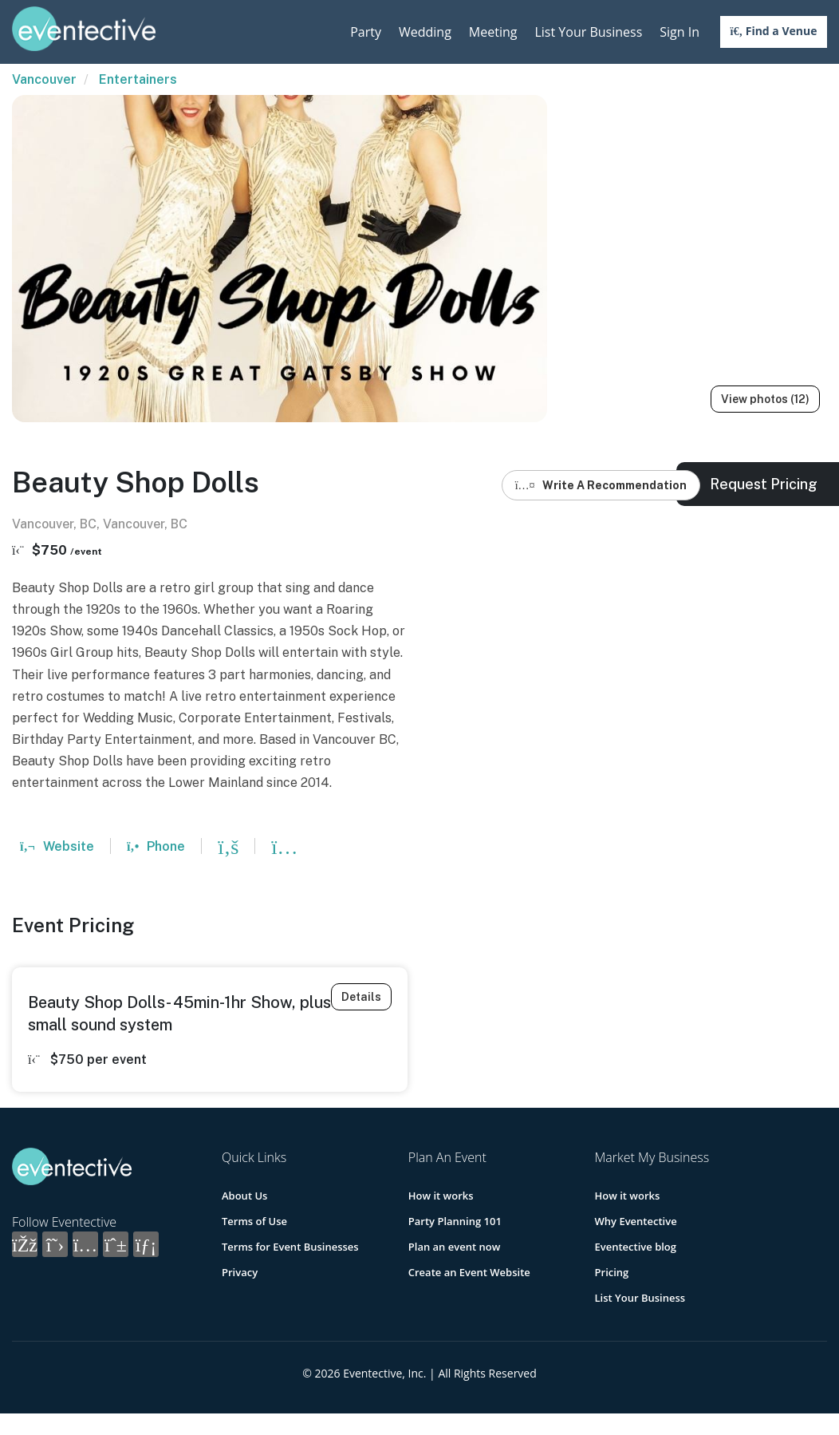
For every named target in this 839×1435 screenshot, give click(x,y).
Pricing (612, 1272)
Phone (156, 846)
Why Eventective (636, 1221)
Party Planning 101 (455, 1221)
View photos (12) (765, 399)
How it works (441, 1195)
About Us (244, 1195)
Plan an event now (454, 1246)
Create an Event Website (469, 1272)
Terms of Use (254, 1221)
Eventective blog (635, 1246)
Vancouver (44, 79)
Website (57, 846)
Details (361, 996)
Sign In (679, 32)
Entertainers (138, 79)
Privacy (240, 1272)
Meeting (493, 32)
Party (365, 32)
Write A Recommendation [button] (601, 485)
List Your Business (588, 32)
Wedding (425, 32)
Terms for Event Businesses (290, 1246)
